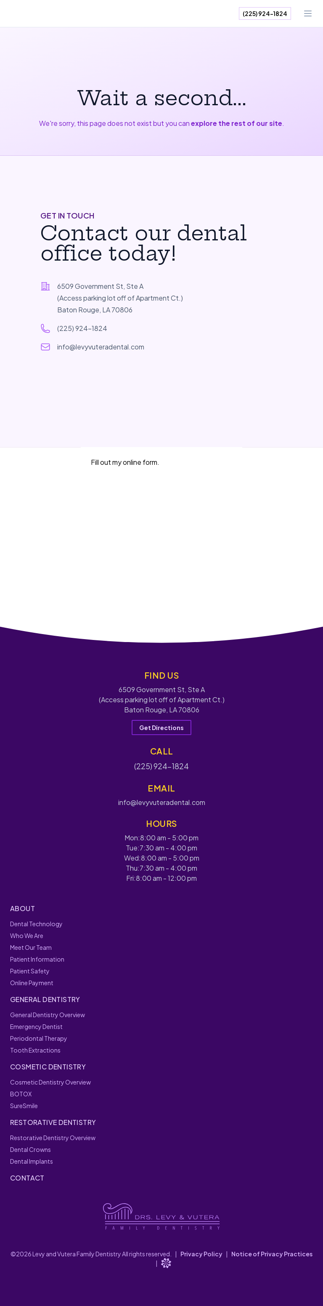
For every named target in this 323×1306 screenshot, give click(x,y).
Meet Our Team (31, 947)
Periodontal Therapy (38, 1038)
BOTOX (21, 1094)
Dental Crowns (30, 1149)
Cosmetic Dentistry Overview (50, 1082)
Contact (27, 1177)
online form (140, 462)
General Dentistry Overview (47, 1014)
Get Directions (161, 727)
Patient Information (37, 959)
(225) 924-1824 (265, 13)
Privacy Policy (201, 1254)
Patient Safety (30, 971)
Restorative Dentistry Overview (52, 1137)
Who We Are (26, 935)
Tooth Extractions (35, 1050)
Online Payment (31, 982)
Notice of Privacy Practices (271, 1254)
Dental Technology (36, 924)
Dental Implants (31, 1161)
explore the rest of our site (236, 123)
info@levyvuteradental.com (100, 346)
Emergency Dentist (36, 1026)
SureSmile (24, 1105)
